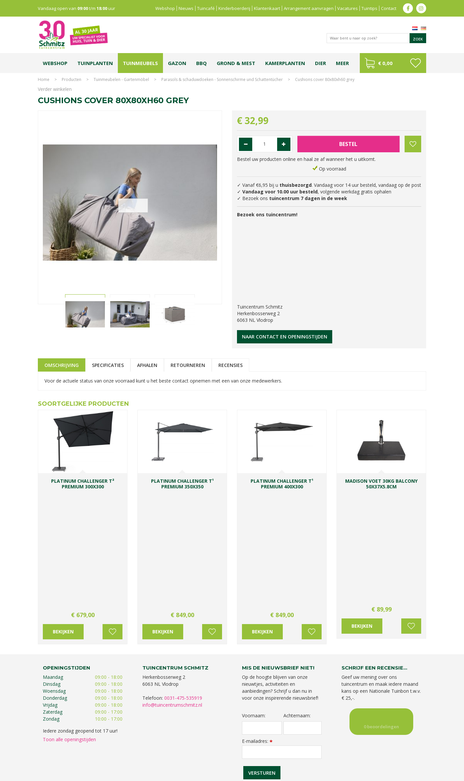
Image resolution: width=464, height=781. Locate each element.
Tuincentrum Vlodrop (285, 750)
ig (421, 8)
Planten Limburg (152, 750)
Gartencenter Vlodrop (328, 750)
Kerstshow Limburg (369, 750)
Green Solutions (365, 774)
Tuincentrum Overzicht (405, 774)
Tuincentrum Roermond (315, 756)
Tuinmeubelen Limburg (268, 756)
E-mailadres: (257, 621)
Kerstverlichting (404, 750)
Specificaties (108, 365)
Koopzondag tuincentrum (111, 750)
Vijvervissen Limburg (173, 756)
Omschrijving (61, 365)
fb (408, 8)
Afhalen (147, 365)
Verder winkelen (55, 89)
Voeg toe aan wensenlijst (112, 512)
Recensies (230, 365)
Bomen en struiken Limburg (196, 750)
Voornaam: (254, 596)
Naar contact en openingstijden (284, 336)
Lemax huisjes (138, 756)
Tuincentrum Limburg (64, 750)
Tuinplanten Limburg (243, 750)
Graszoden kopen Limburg (219, 756)
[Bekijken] (393, 63)
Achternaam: (297, 596)
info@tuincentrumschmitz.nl (172, 585)
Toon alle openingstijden (69, 619)
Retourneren (188, 365)
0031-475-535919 (183, 578)
